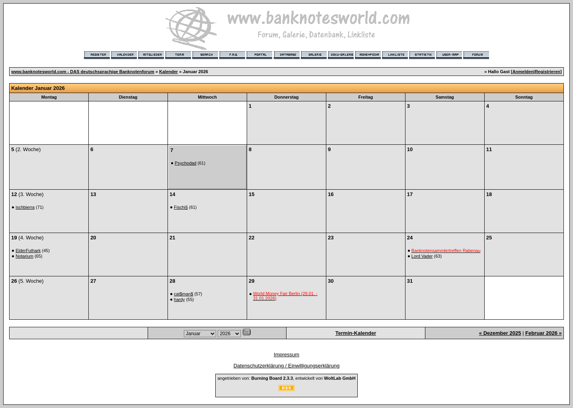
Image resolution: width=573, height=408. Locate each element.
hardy (179, 299)
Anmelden (523, 71)
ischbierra (25, 207)
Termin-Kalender (355, 333)
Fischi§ (181, 207)
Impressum (286, 354)
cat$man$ (183, 293)
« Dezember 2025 (500, 333)
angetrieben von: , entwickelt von (286, 378)
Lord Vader (422, 256)
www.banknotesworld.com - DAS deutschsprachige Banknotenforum (82, 71)
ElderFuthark (28, 250)
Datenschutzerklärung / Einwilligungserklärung (287, 366)
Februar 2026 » (543, 333)
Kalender (168, 71)
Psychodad (185, 163)
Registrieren (547, 71)
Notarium (24, 256)
